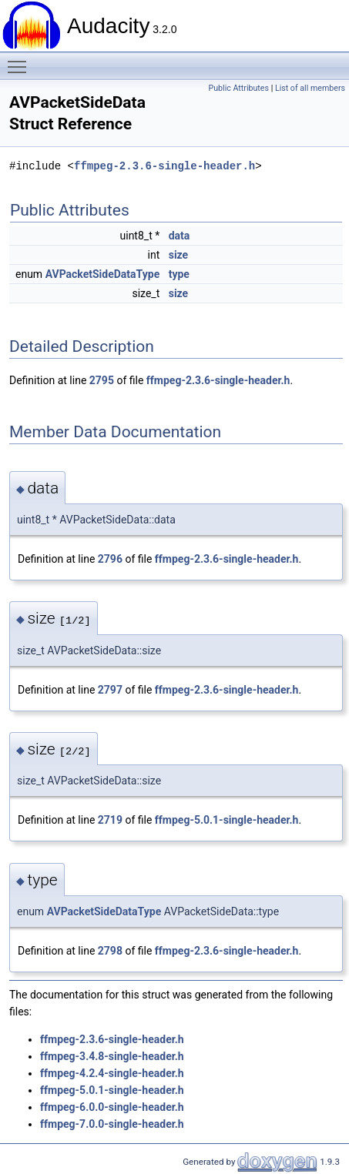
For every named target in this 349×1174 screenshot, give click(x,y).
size (178, 255)
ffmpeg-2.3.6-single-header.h (164, 166)
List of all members (310, 88)
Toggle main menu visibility (21, 60)
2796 (110, 559)
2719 (110, 820)
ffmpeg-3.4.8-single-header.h (112, 1056)
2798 (110, 951)
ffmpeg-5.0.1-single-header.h (227, 820)
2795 (101, 380)
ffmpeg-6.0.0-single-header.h (112, 1107)
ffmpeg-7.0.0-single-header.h (112, 1124)
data (179, 235)
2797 (110, 690)
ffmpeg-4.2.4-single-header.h (112, 1073)
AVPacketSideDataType (102, 274)
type (179, 274)
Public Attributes (238, 88)
